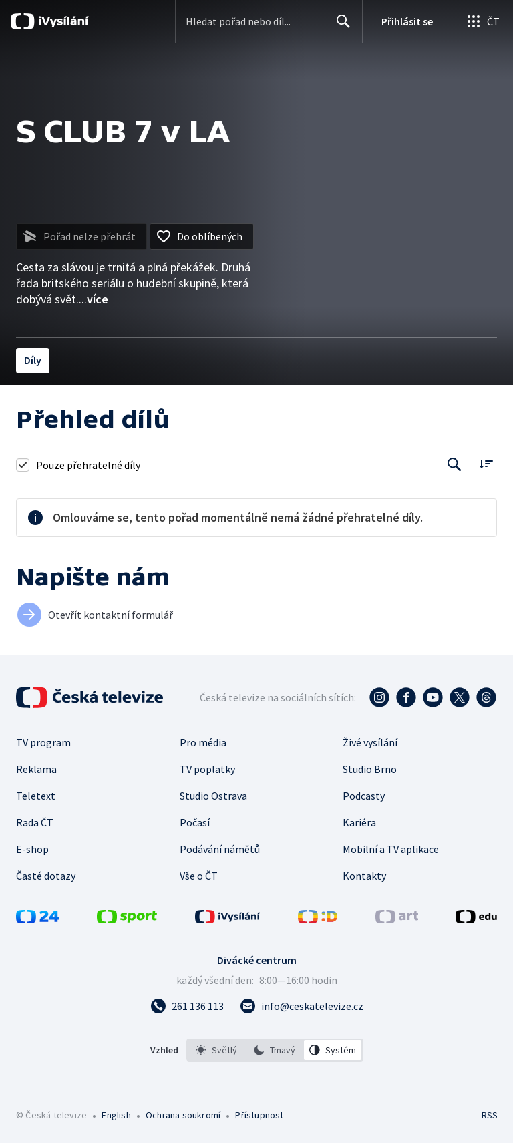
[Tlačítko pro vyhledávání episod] (455, 464)
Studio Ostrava (213, 795)
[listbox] (274, 1050)
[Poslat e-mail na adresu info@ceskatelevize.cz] (301, 1006)
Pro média (203, 742)
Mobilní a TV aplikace (391, 849)
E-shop (32, 849)
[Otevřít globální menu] (482, 21)
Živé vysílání (370, 742)
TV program (43, 742)
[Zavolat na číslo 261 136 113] (187, 1006)
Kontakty (364, 875)
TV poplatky (207, 769)
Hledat (339, 26)
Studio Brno (370, 769)
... (93, 299)
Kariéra (359, 822)
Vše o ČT (199, 875)
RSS (489, 1115)
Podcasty (364, 795)
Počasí (195, 822)
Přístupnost (259, 1115)
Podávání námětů (220, 849)
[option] (216, 1050)
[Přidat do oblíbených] (202, 236)
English (116, 1115)
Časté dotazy (45, 875)
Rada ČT (34, 822)
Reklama (36, 769)
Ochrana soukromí (183, 1115)
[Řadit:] (486, 463)
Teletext (35, 795)
